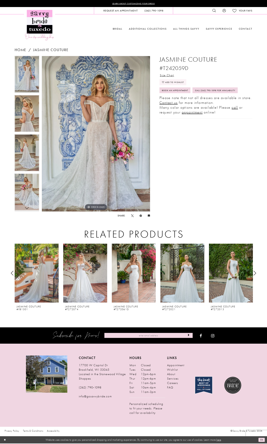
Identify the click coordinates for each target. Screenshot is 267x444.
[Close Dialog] (5, 440)
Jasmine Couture (50, 50)
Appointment (175, 366)
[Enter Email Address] (148, 336)
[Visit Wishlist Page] (242, 11)
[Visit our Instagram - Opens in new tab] (213, 336)
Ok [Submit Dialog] (261, 440)
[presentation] (37, 273)
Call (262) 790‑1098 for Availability (188, 106)
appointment (192, 128)
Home (20, 50)
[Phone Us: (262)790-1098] (154, 11)
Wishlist (172, 370)
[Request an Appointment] (120, 11)
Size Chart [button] (169, 76)
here (218, 440)
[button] (224, 11)
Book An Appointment (179, 95)
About (171, 375)
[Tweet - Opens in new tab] (132, 216)
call (235, 123)
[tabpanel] (27, 76)
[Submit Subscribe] (187, 336)
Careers (172, 384)
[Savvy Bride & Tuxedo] (39, 25)
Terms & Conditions (33, 431)
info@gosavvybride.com (95, 397)
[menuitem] (120, 11)
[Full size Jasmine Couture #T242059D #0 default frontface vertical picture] (96, 134)
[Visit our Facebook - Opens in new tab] (201, 336)
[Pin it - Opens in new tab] (140, 216)
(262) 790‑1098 (90, 388)
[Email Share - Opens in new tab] (149, 216)
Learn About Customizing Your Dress (133, 4)
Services (173, 379)
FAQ (170, 388)
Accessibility (53, 431)
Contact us (168, 119)
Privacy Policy (12, 431)
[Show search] (214, 11)
